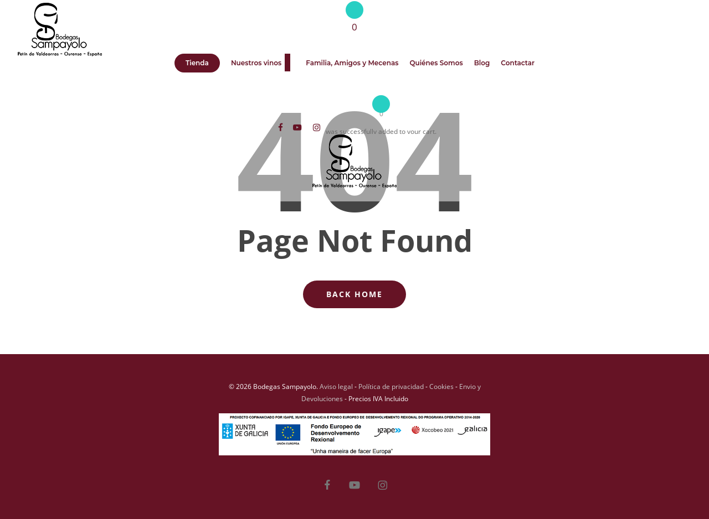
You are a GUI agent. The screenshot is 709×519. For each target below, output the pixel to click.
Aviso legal (336, 386)
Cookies (441, 386)
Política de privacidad (391, 386)
